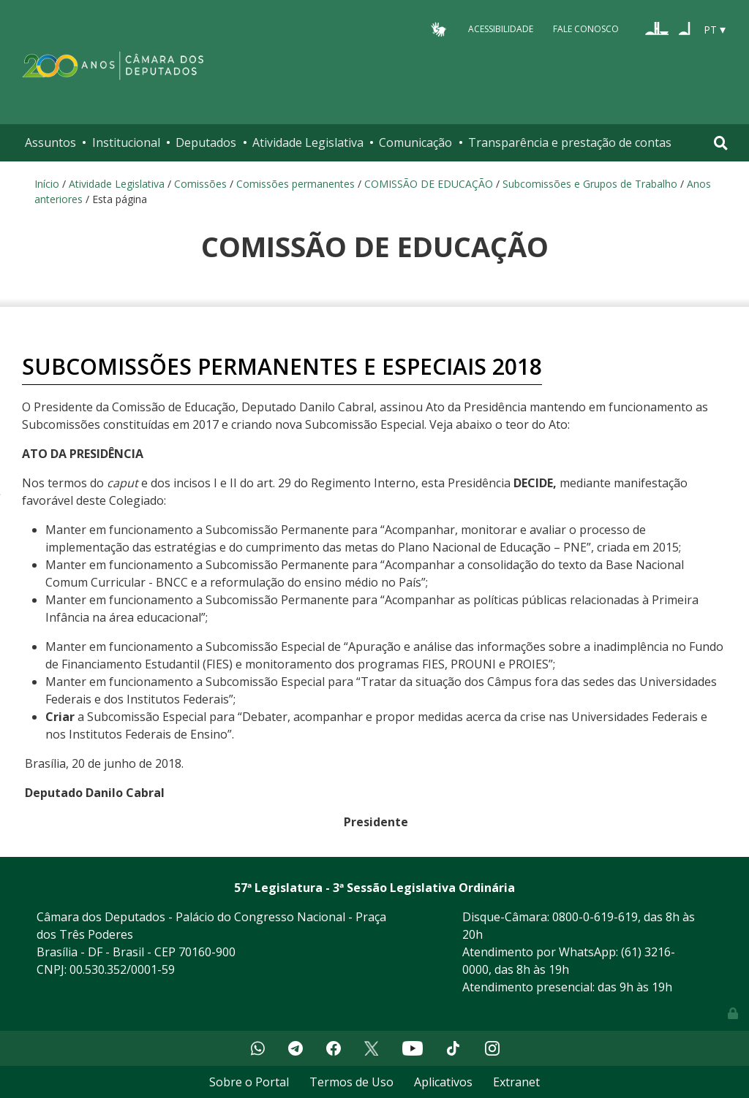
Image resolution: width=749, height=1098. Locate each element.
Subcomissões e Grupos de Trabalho (590, 184)
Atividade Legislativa (308, 142)
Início (46, 184)
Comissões (200, 184)
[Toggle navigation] (720, 142)
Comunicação (415, 142)
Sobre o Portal (249, 1082)
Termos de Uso (351, 1082)
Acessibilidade (500, 29)
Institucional (126, 142)
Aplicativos (443, 1082)
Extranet (516, 1082)
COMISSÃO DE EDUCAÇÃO (428, 184)
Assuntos (50, 142)
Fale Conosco (586, 29)
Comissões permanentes (295, 184)
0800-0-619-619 (595, 917)
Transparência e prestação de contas (569, 142)
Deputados (206, 142)
